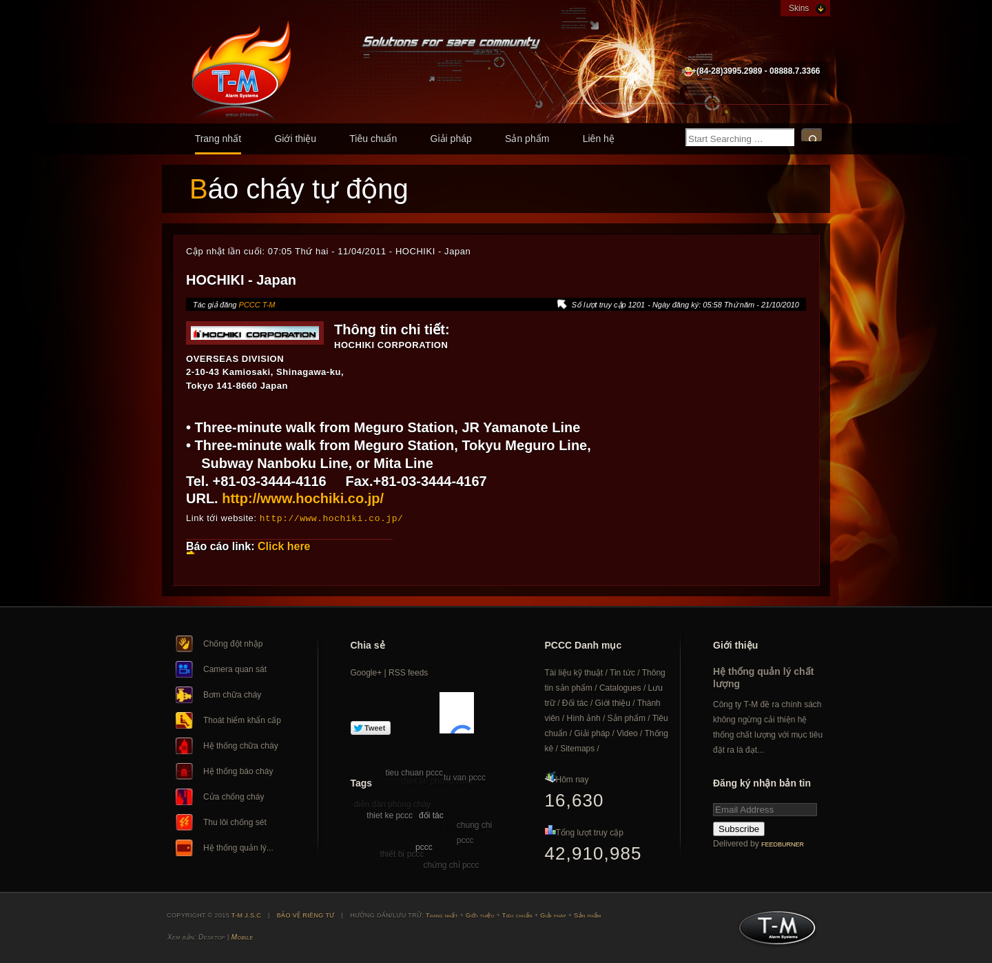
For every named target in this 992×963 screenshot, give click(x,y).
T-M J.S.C (773, 931)
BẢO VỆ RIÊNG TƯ (306, 914)
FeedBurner (782, 843)
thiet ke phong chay (437, 780)
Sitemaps (577, 748)
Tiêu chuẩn (373, 138)
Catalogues (620, 687)
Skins (799, 8)
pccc (424, 846)
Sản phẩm (527, 138)
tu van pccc (465, 777)
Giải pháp (451, 138)
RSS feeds (408, 672)
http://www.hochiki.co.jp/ (303, 498)
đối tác (431, 815)
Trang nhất (218, 138)
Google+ (366, 672)
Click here (284, 545)
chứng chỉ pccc (451, 864)
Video (627, 733)
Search (812, 135)
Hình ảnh (584, 717)
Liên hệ (598, 138)
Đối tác (575, 702)
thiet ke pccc (389, 815)
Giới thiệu (295, 138)
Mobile (242, 936)
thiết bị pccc (402, 853)
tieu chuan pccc (414, 772)
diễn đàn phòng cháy (392, 804)
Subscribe (739, 828)
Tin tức (622, 672)
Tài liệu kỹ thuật (574, 672)
